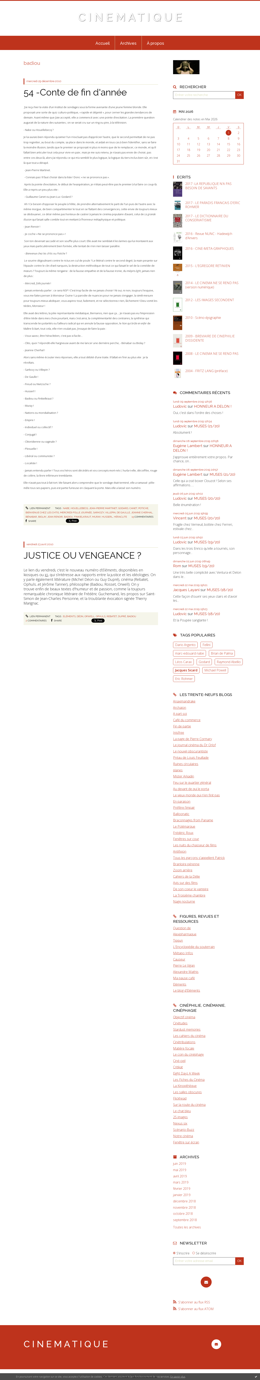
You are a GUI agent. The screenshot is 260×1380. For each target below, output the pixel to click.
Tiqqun (178, 940)
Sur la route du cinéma (189, 1104)
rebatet (112, 616)
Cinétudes (180, 1023)
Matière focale (183, 1048)
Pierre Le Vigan (184, 965)
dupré (122, 616)
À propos (155, 43)
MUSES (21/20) (207, 426)
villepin (110, 512)
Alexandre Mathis (185, 972)
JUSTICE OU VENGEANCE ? (82, 555)
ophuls (100, 616)
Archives (128, 43)
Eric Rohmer (184, 678)
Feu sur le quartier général (192, 782)
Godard (204, 662)
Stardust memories (186, 1029)
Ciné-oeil (179, 1061)
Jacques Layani (186, 590)
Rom (177, 566)
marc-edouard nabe (189, 653)
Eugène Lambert (187, 446)
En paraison (181, 801)
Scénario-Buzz (183, 1129)
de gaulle (123, 512)
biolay (42, 516)
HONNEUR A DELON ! (213, 406)
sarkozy (98, 512)
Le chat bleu (182, 1111)
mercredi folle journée (76, 512)
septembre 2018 (185, 1220)
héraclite (120, 516)
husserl (107, 516)
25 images (180, 1117)
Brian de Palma (222, 653)
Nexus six (180, 1123)
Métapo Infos (183, 953)
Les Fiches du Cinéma (189, 1079)
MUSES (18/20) (220, 590)
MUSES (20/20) (207, 498)
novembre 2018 (184, 1207)
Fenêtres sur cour (186, 839)
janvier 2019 (182, 1195)
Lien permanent (38, 508)
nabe (66, 508)
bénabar (31, 516)
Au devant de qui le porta (191, 789)
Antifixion (179, 851)
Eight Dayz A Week (186, 1073)
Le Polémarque (184, 826)
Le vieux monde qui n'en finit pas (196, 795)
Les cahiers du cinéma (189, 1036)
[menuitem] (102, 43)
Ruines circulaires (185, 764)
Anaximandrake (184, 701)
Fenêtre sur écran (186, 1142)
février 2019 (181, 1189)
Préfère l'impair (184, 807)
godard (123, 508)
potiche (143, 508)
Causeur (179, 959)
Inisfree (178, 732)
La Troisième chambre (189, 895)
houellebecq (79, 508)
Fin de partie (182, 726)
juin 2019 (179, 1164)
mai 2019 (179, 1170)
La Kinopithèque (185, 1086)
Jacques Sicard (186, 670)
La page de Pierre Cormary (192, 739)
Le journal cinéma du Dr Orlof (194, 745)
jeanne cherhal (142, 512)
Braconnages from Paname (193, 820)
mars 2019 (180, 1182)
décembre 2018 (184, 1201)
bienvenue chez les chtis (42, 512)
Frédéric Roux (183, 833)
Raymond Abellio (229, 662)
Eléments (179, 984)
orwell (89, 616)
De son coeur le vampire (190, 889)
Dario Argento (185, 645)
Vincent (179, 518)
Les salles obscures (187, 1092)
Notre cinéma (183, 1136)
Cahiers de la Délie (186, 876)
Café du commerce (186, 720)
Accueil (102, 43)
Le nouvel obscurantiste (190, 751)
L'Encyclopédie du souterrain (194, 947)
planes (178, 770)
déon (80, 616)
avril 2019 (180, 1176)
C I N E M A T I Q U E (130, 17)
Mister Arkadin (183, 776)
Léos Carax (183, 662)
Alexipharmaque (184, 934)
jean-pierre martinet (103, 508)
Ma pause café (184, 978)
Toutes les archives (187, 1227)
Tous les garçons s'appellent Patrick (199, 858)
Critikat (178, 1067)
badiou (68, 516)
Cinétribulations (184, 1042)
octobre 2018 (183, 1214)
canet (133, 508)
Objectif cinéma (184, 1017)
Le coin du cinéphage (188, 1054)
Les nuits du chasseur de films (195, 845)
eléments (69, 616)
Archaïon (179, 707)
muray (96, 516)
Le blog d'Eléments (186, 990)
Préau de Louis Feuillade (191, 757)
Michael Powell (215, 670)
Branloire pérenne (186, 864)
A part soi (180, 713)
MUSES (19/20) (207, 542)
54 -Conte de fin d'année (75, 92)
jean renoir (55, 516)
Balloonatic (181, 814)
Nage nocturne (184, 901)
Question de (182, 928)
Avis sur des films (185, 883)
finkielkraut (82, 516)
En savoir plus (177, 1376)
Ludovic (180, 406)
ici (46, 574)
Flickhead (179, 1098)
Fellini (206, 645)
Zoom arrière (182, 870)
